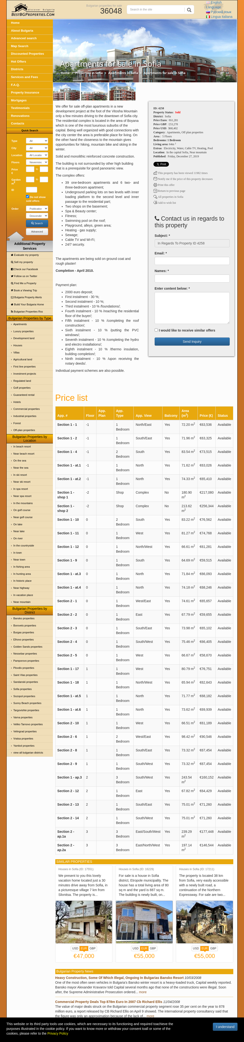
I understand (225, 1027)
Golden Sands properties (27, 646)
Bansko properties (24, 618)
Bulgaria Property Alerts (26, 297)
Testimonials (20, 108)
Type (14, 140)
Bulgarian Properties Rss (27, 311)
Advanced (37, 231)
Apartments (20, 324)
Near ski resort (21, 481)
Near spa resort (22, 496)
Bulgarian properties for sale (104, 5)
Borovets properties (24, 625)
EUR (84, 949)
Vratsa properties (23, 738)
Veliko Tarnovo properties (28, 724)
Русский (218, 12)
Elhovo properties (23, 639)
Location (16, 155)
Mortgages (19, 100)
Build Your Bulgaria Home (27, 304)
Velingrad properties (25, 731)
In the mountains (23, 503)
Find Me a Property (23, 283)
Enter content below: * (172, 288)
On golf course (21, 510)
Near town (19, 559)
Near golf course (23, 517)
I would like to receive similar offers (185, 330)
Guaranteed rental (24, 394)
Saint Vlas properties (25, 675)
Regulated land (22, 380)
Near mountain (21, 601)
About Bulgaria (22, 30)
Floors (15, 162)
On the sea (19, 460)
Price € (14, 171)
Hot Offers (18, 61)
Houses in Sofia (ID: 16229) (136, 869)
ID (12, 190)
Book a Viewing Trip (24, 290)
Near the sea (20, 467)
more (143, 992)
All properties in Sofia (168, 196)
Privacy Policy (57, 1033)
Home (15, 23)
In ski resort (20, 474)
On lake (17, 524)
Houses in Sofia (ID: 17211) (196, 869)
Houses (17, 345)
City (13, 148)
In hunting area (22, 573)
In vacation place (23, 595)
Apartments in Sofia (123, 73)
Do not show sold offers (36, 198)
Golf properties (21, 387)
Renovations (20, 116)
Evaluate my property (25, 254)
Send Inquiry (192, 341)
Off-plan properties (24, 430)
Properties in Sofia (89, 73)
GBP (93, 948)
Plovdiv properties (23, 667)
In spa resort (20, 488)
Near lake (19, 531)
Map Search (19, 46)
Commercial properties (26, 408)
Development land (24, 338)
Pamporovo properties (26, 660)
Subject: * (162, 236)
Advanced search (24, 38)
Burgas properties (23, 632)
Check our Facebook (24, 269)
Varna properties (23, 717)
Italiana (219, 17)
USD (75, 948)
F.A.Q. (15, 85)
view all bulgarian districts (28, 752)
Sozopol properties (24, 696)
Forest (17, 423)
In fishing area (21, 566)
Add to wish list (164, 202)
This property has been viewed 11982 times (180, 173)
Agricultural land (22, 359)
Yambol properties (23, 745)
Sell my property (22, 262)
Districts (17, 69)
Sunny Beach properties (27, 703)
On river (18, 538)
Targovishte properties (26, 710)
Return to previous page (169, 191)
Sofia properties (22, 689)
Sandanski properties (25, 681)
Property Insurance (25, 92)
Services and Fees (24, 77)
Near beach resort (23, 453)
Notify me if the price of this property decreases (183, 179)
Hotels (17, 402)
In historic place (22, 580)
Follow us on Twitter (24, 276)
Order (15, 208)
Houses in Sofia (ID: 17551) (75, 869)
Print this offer (164, 185)
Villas (16, 352)
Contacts (17, 123)
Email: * (161, 253)
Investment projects (24, 373)
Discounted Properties (27, 53)
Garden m (16, 181)
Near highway (21, 587)
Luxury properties (23, 331)
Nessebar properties (25, 653)
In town (17, 552)
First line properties (24, 366)
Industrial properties (24, 416)
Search (37, 223)
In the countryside (23, 545)
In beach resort (22, 446)
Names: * (162, 271)
